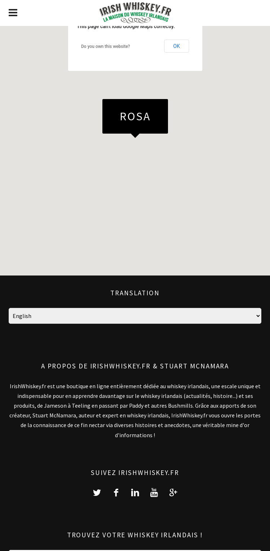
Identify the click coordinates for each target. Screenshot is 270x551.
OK (176, 46)
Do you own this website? (105, 46)
